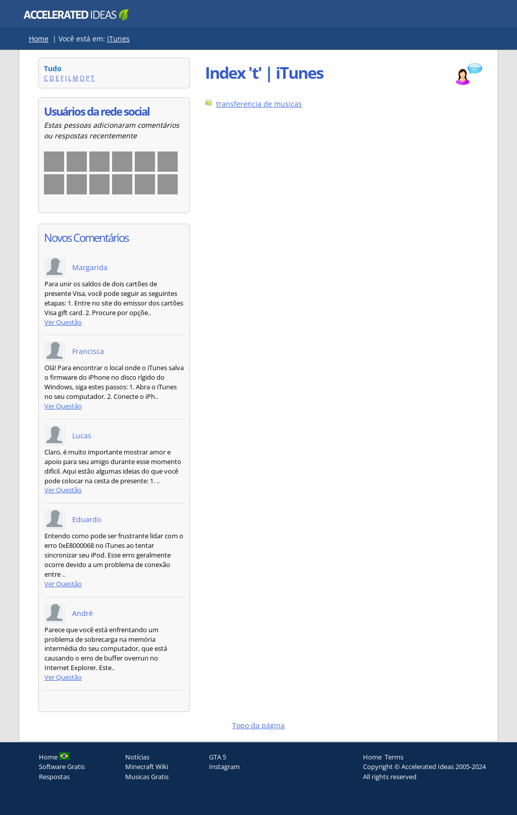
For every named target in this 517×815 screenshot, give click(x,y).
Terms (394, 756)
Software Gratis (62, 766)
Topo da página (258, 725)
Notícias (137, 756)
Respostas (54, 776)
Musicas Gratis (147, 776)
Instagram (224, 766)
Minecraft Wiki (146, 766)
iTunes (118, 38)
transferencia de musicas (259, 104)
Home (38, 38)
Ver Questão (63, 322)
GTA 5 (217, 756)
